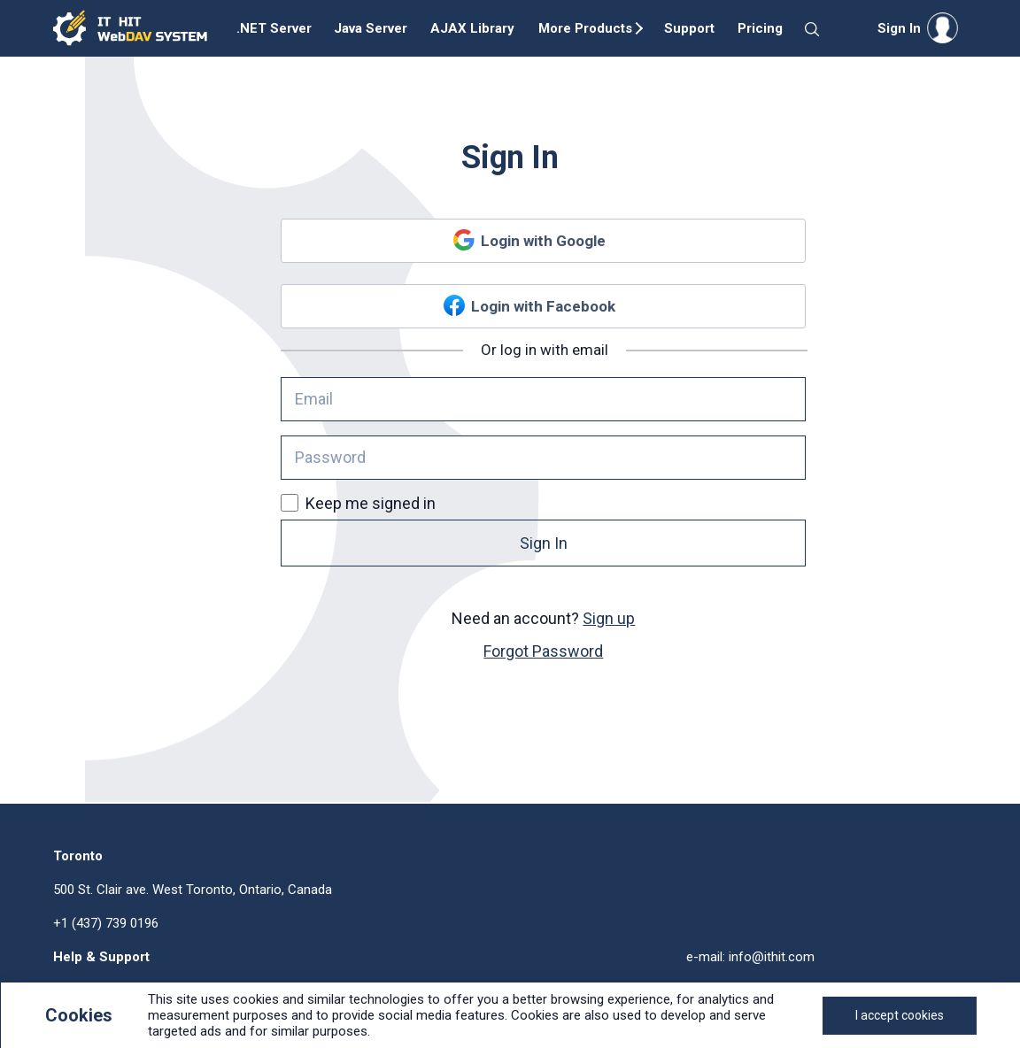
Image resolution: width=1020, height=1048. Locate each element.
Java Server (370, 28)
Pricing (760, 28)
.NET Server (274, 28)
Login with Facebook (543, 306)
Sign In (544, 543)
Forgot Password (543, 651)
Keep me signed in (358, 503)
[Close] (900, 1016)
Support (689, 28)
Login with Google (543, 241)
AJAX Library (472, 28)
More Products (585, 28)
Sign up (609, 618)
